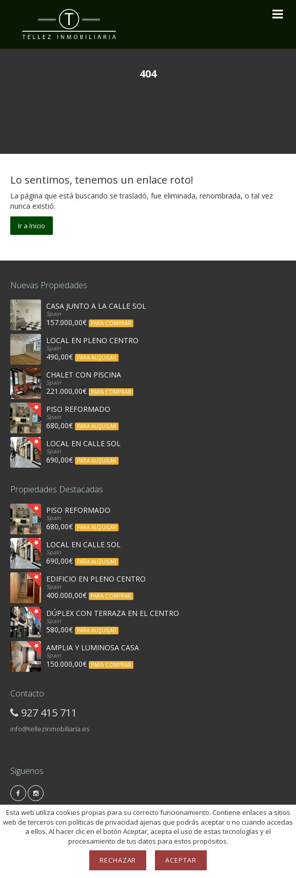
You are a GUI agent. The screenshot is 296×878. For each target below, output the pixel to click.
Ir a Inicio (31, 225)
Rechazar (118, 860)
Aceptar (180, 860)
